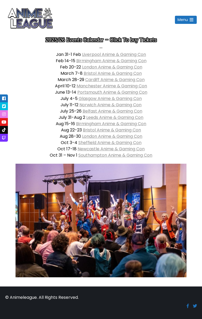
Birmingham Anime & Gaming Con (111, 61)
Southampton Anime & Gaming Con (115, 155)
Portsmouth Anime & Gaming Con (112, 92)
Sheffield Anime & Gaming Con (110, 143)
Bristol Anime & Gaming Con (113, 73)
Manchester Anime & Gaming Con (112, 86)
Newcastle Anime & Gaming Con (111, 149)
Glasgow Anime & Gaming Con (110, 98)
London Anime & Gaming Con (112, 67)
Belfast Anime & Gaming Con (112, 111)
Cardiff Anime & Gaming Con (115, 80)
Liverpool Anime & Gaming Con (114, 54)
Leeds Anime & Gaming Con (114, 117)
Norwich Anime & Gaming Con (110, 105)
